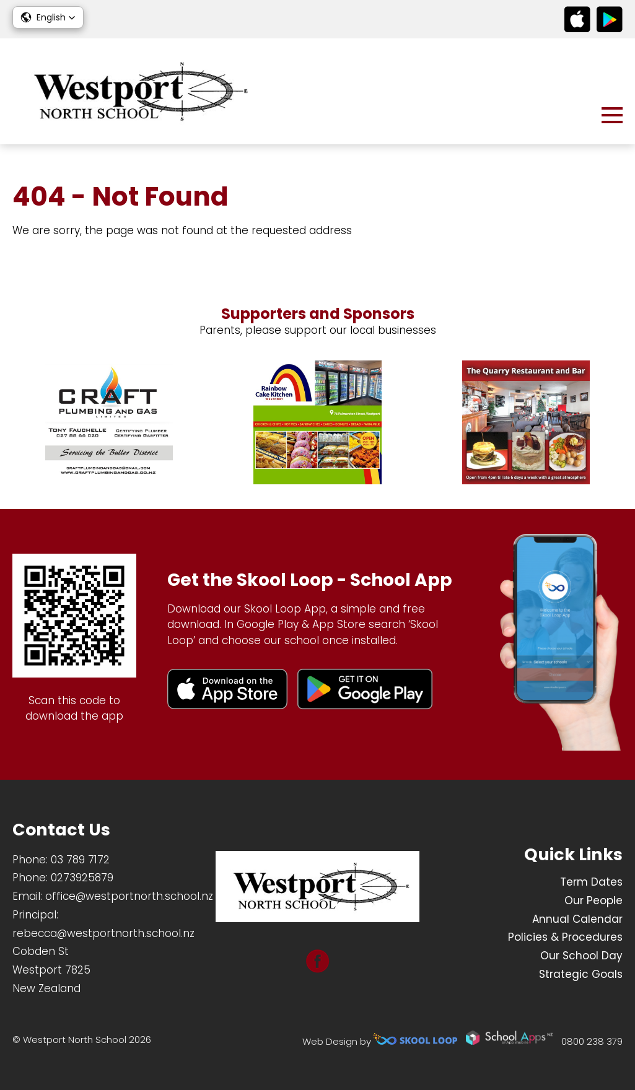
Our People (593, 900)
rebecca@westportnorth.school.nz (103, 933)
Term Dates (591, 881)
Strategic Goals (581, 974)
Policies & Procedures (565, 937)
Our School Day (581, 955)
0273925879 (82, 877)
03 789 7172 (80, 859)
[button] (48, 17)
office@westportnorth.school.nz (129, 896)
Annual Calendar (577, 919)
